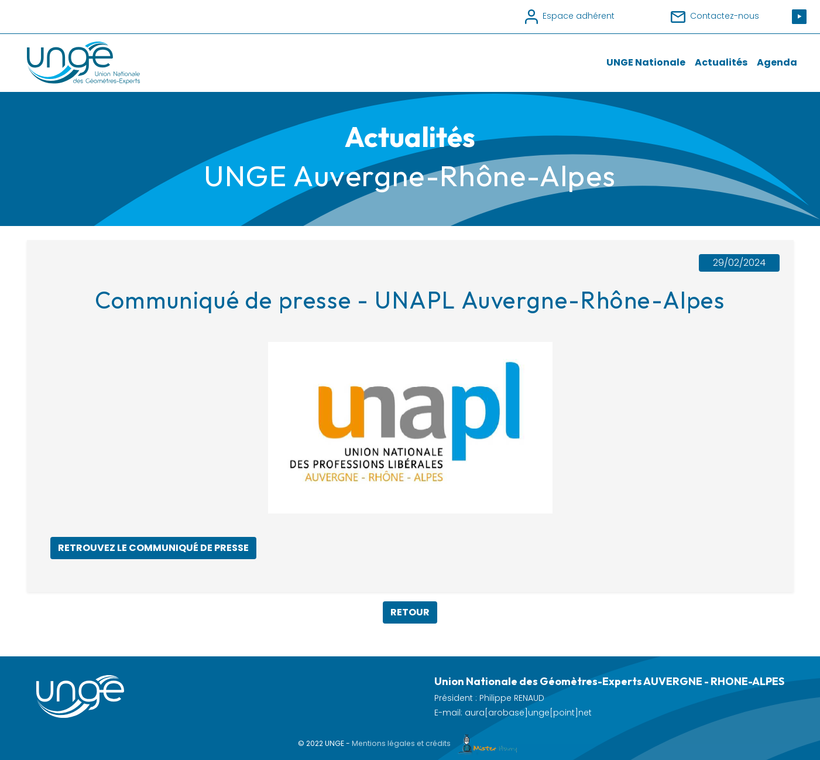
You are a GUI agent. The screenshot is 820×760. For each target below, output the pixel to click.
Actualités (721, 62)
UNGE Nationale (645, 62)
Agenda (777, 62)
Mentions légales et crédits (437, 743)
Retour (410, 612)
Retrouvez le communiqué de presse (153, 547)
